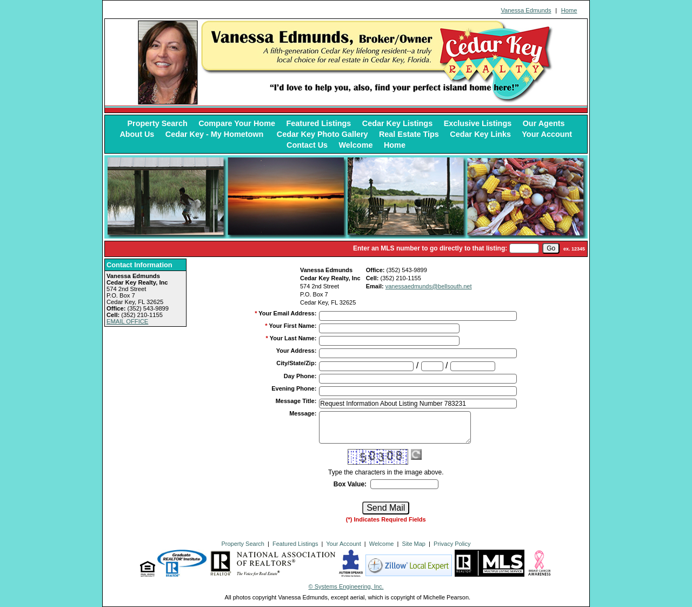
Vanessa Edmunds (526, 10)
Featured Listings (318, 123)
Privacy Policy (452, 543)
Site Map (413, 543)
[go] (551, 248)
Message (302, 413)
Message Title (296, 401)
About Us (136, 134)
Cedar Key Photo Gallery (322, 134)
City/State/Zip (296, 363)
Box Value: (350, 484)
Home (569, 10)
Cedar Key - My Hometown (215, 134)
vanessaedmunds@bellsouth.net (428, 286)
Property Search (158, 123)
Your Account (547, 134)
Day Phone (300, 376)
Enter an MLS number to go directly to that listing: (430, 248)
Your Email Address (287, 313)
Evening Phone (293, 388)
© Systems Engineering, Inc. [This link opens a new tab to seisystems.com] (346, 586)
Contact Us (307, 145)
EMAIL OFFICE (127, 321)
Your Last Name (293, 338)
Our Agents (544, 123)
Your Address (296, 350)
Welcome (356, 145)
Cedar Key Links (480, 134)
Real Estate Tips (409, 134)
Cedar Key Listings (397, 123)
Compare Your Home (236, 123)
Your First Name (292, 325)
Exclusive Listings (478, 123)
